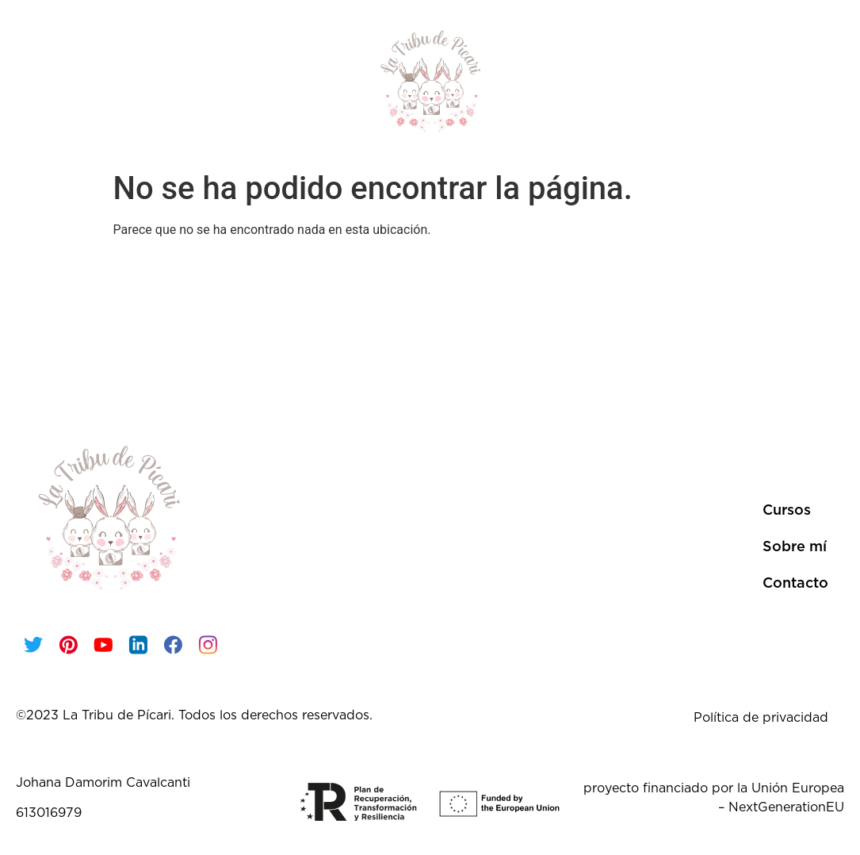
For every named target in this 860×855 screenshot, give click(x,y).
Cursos (121, 81)
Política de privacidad (761, 717)
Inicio (49, 81)
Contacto (785, 81)
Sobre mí (694, 81)
